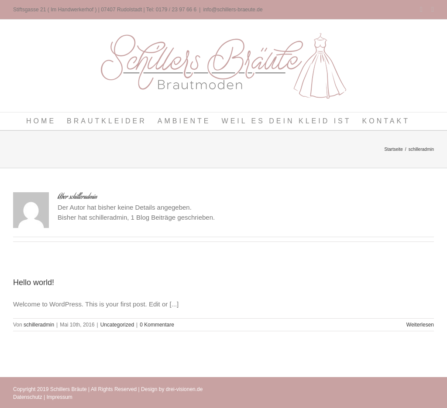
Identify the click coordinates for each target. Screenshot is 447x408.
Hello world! (33, 282)
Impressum (59, 397)
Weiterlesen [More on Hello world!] (420, 325)
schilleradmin (39, 325)
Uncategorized (117, 325)
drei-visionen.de (184, 389)
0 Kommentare (157, 325)
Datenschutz (27, 397)
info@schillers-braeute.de (232, 10)
